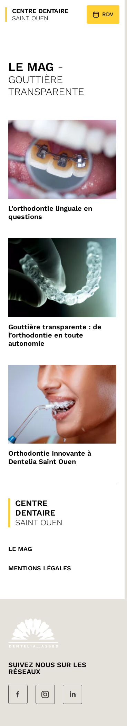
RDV (103, 14)
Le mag (20, 548)
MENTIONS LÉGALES (39, 568)
